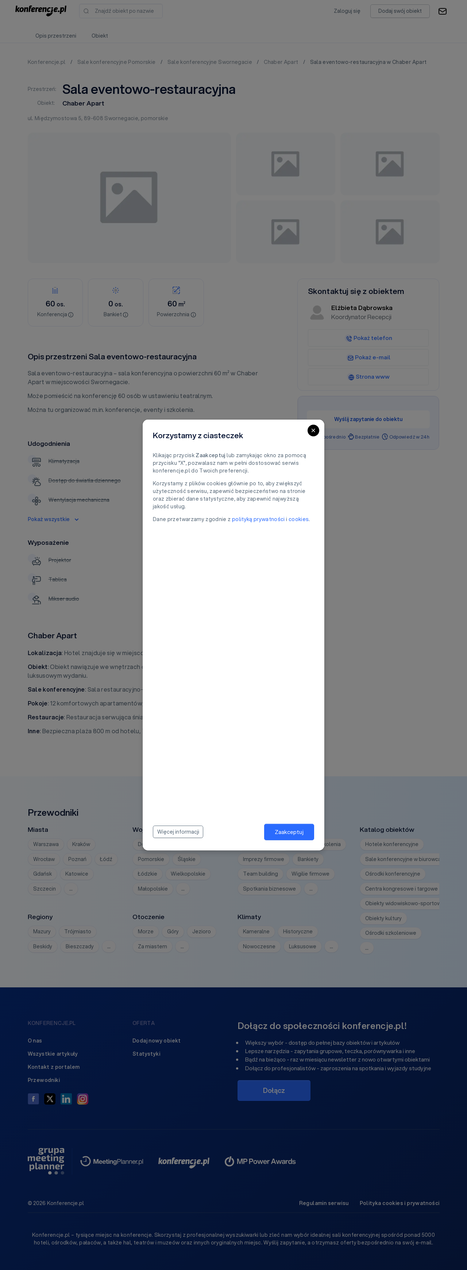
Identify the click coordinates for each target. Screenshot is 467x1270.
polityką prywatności (258, 519)
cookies (299, 519)
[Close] (313, 430)
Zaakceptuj (289, 832)
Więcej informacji (178, 831)
